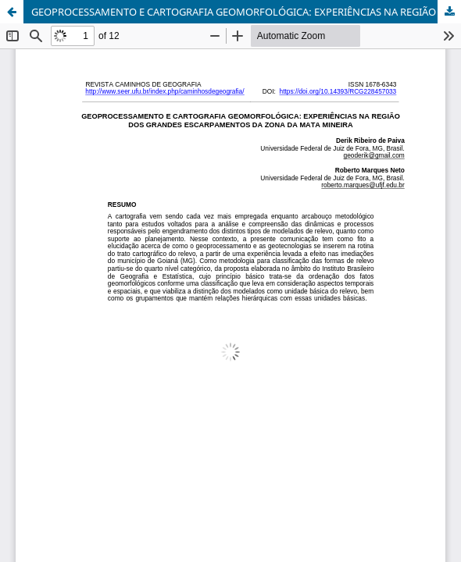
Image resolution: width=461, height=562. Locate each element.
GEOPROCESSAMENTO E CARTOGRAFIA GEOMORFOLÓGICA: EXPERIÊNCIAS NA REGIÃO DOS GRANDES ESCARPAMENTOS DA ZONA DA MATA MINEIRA (246, 12)
